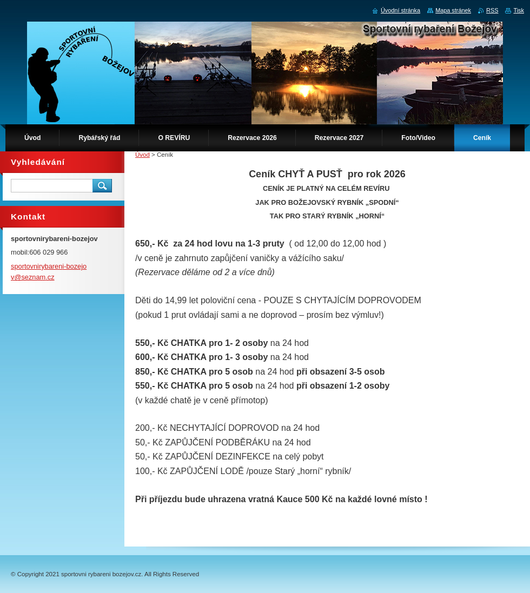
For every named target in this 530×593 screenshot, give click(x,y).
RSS (492, 10)
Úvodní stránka (400, 10)
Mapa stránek (453, 10)
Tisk (518, 10)
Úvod (142, 154)
